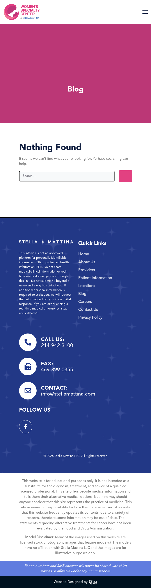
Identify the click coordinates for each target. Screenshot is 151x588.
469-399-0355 (57, 370)
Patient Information (95, 278)
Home (83, 254)
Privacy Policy (90, 318)
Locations (86, 286)
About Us (86, 262)
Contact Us (88, 310)
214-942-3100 (57, 345)
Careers (85, 302)
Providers (86, 270)
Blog (82, 294)
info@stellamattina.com (68, 394)
